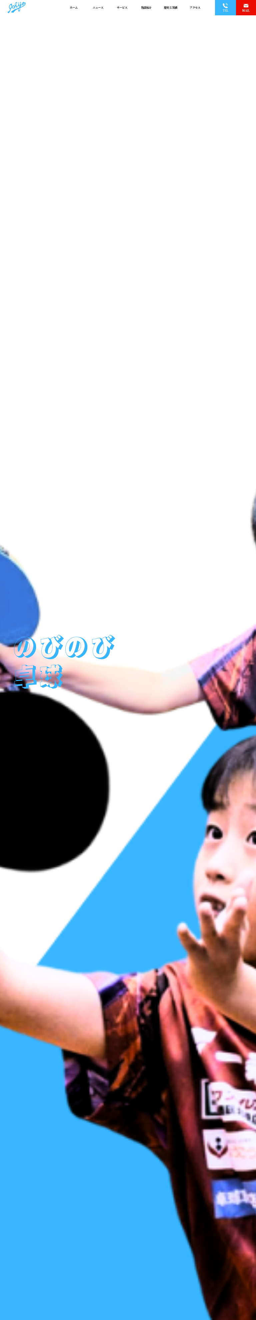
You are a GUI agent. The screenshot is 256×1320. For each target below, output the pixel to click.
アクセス (195, 7)
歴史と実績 (170, 7)
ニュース (98, 7)
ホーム (74, 7)
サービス (122, 7)
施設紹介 (146, 7)
